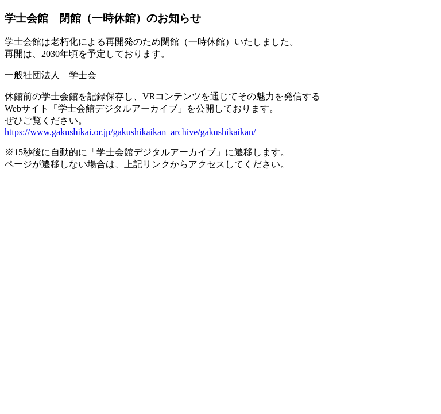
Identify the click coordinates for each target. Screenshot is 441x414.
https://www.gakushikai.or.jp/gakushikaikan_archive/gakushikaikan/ (130, 132)
